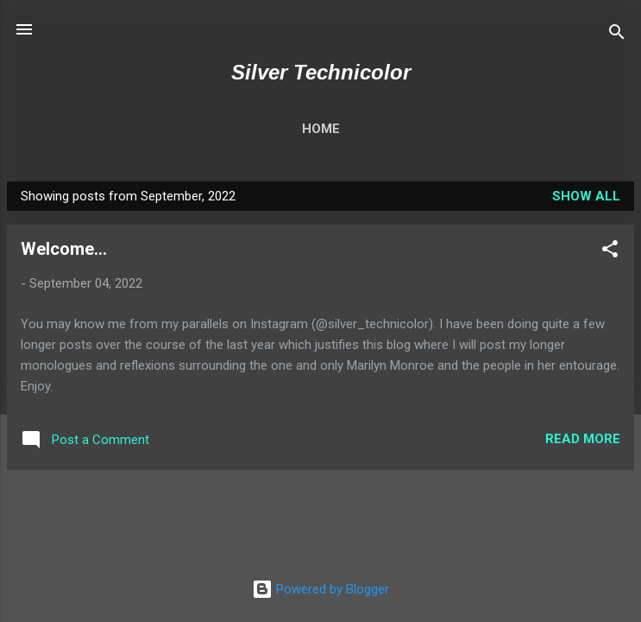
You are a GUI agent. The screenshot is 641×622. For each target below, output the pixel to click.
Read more (582, 439)
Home (321, 128)
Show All (586, 196)
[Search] (616, 35)
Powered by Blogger (320, 589)
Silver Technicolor (321, 72)
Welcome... (64, 248)
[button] (610, 251)
